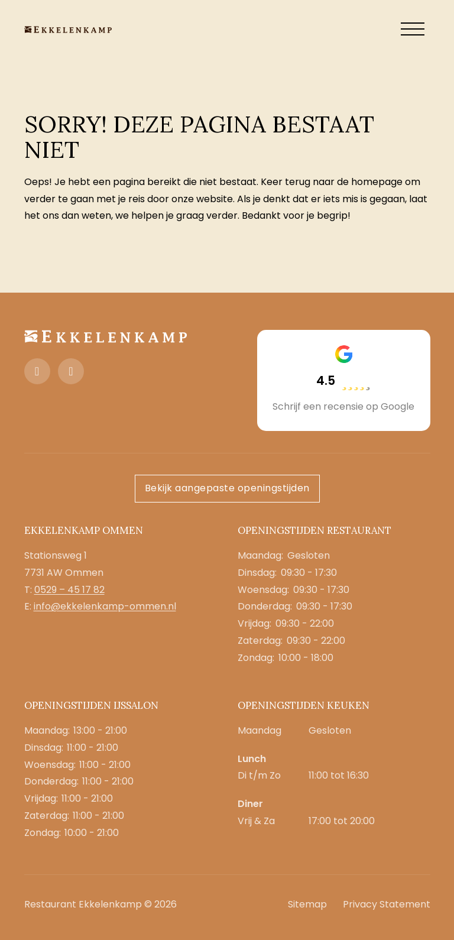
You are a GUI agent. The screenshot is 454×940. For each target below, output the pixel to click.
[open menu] (412, 30)
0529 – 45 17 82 (69, 590)
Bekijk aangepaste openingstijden (227, 488)
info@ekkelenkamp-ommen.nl (105, 606)
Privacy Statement (386, 904)
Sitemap (307, 904)
